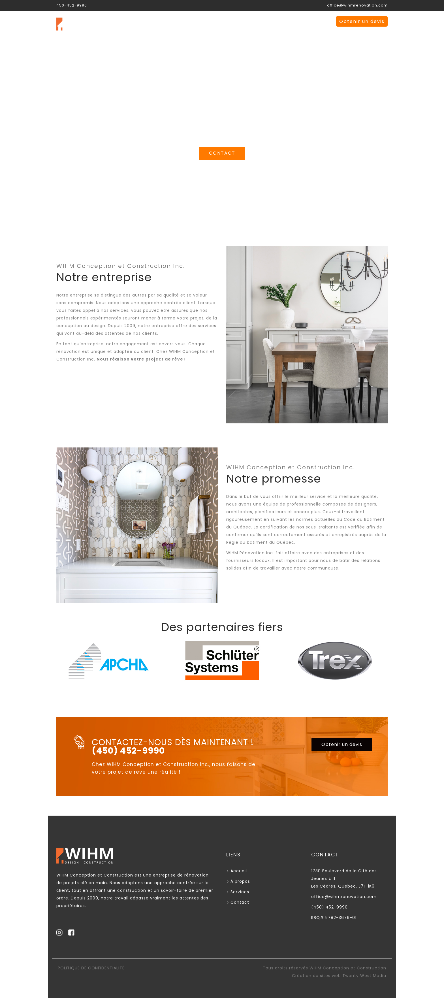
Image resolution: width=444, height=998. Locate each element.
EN (320, 21)
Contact (292, 21)
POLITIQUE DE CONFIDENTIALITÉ (91, 968)
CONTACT (222, 153)
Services (255, 21)
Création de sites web (316, 975)
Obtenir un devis (362, 21)
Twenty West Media (364, 975)
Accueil (183, 21)
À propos (218, 21)
